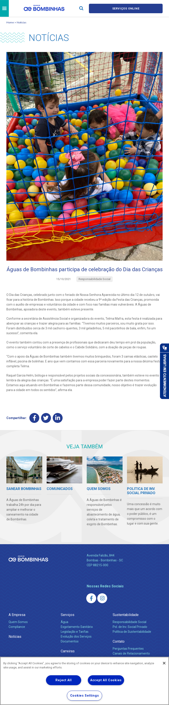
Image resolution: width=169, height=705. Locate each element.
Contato (119, 641)
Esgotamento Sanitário (77, 627)
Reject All (63, 680)
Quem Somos (18, 622)
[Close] (164, 663)
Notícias (21, 22)
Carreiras (68, 651)
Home (10, 22)
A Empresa (17, 615)
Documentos (70, 641)
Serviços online (126, 8)
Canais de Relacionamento (131, 653)
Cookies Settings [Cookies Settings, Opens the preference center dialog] (84, 696)
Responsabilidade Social (129, 622)
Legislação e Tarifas (74, 631)
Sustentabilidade (126, 615)
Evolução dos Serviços (76, 636)
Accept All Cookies (106, 680)
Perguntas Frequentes (128, 648)
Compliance (17, 627)
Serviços (67, 615)
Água (64, 622)
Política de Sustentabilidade (132, 631)
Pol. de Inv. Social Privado (130, 627)
